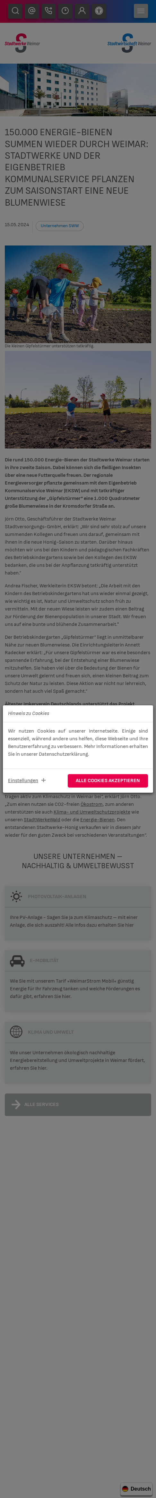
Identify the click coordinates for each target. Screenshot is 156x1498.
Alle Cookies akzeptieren (108, 781)
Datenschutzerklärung (63, 754)
